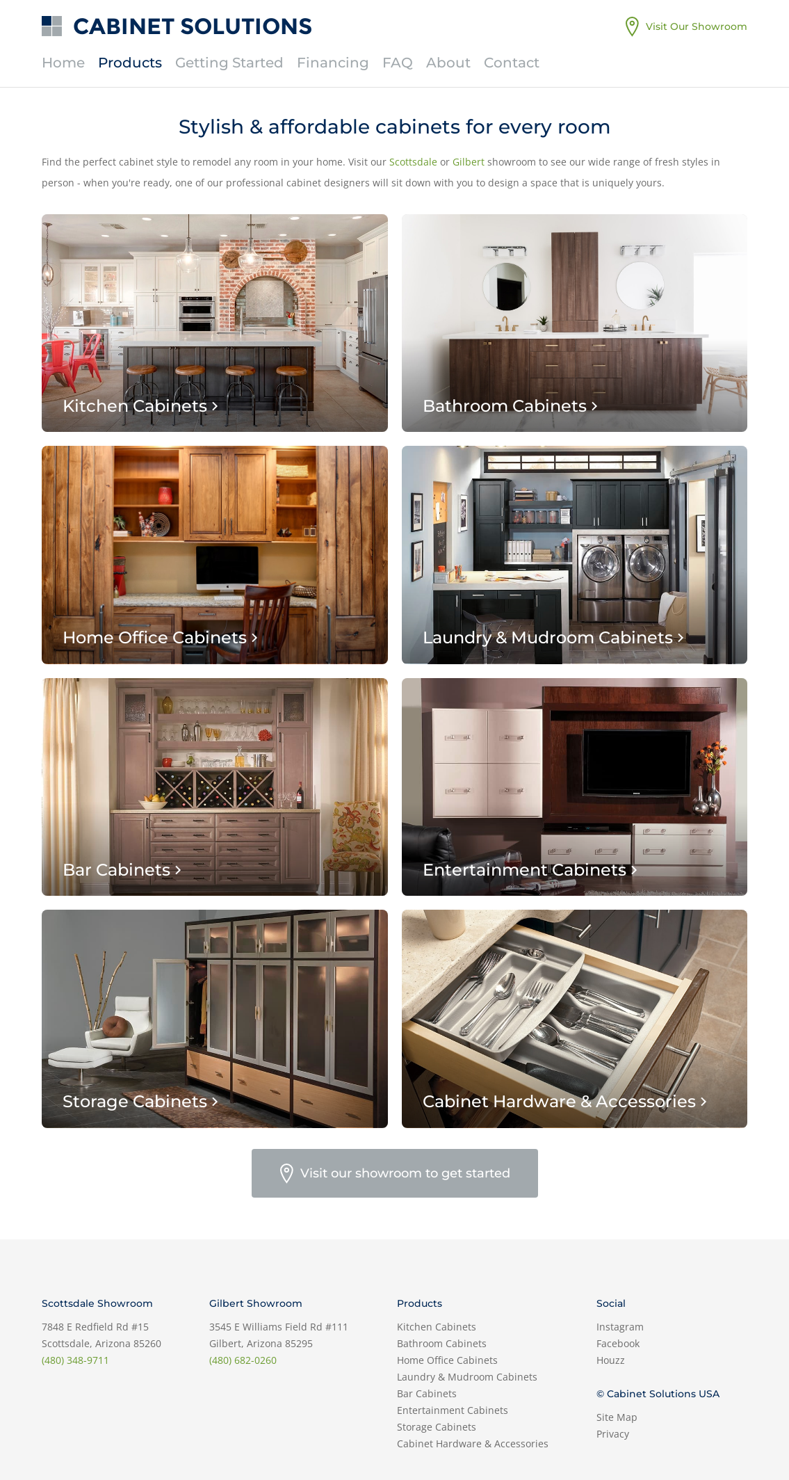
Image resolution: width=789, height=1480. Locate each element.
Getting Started (229, 62)
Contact (511, 62)
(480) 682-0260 (243, 1360)
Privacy (612, 1433)
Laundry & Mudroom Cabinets (467, 1376)
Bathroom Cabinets (442, 1343)
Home (63, 62)
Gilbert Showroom (255, 1303)
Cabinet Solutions (192, 26)
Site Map (616, 1417)
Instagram (620, 1326)
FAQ (397, 62)
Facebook (618, 1343)
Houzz (610, 1360)
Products (130, 62)
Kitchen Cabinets (436, 1326)
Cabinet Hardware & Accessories (472, 1443)
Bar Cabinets (427, 1393)
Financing (333, 62)
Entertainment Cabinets (452, 1410)
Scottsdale (413, 161)
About (448, 62)
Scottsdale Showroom (97, 1303)
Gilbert (469, 161)
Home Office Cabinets (447, 1360)
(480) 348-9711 (75, 1360)
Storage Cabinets (436, 1426)
